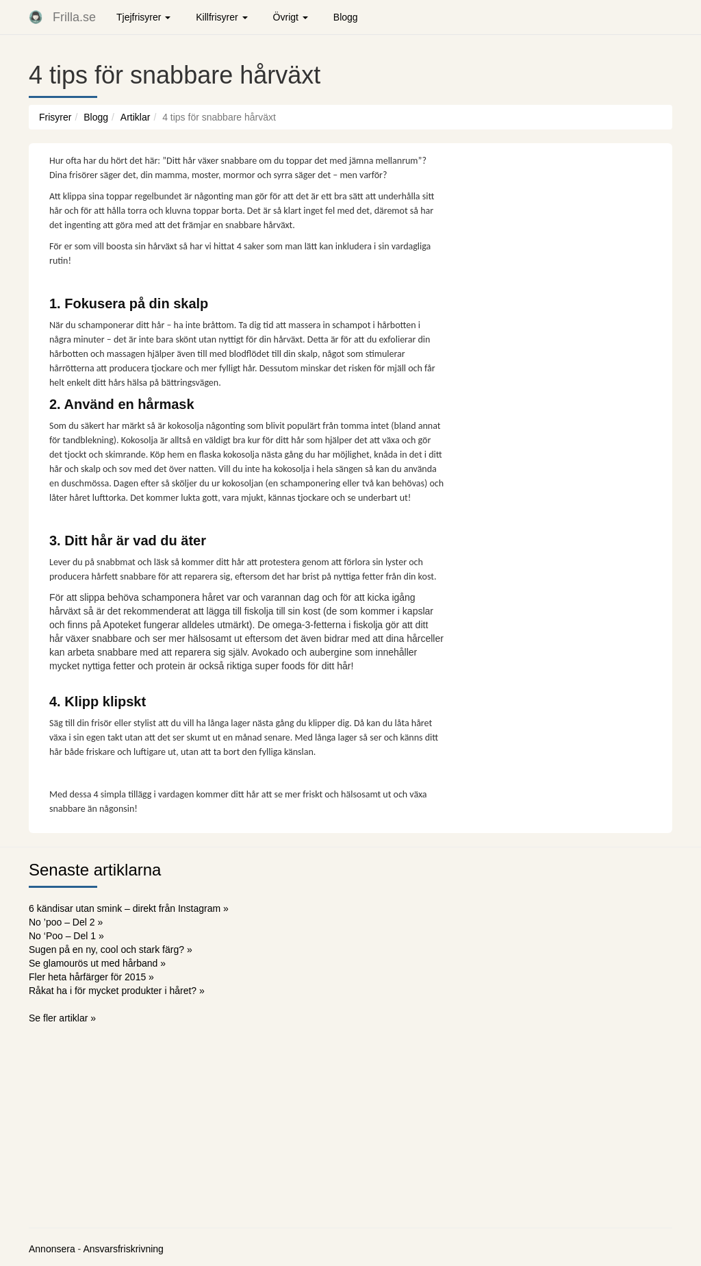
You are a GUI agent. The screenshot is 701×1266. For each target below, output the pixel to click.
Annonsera (52, 1248)
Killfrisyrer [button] (221, 17)
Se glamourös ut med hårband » (97, 963)
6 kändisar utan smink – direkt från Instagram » (129, 908)
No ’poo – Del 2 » (66, 922)
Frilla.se (74, 17)
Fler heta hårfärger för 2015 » (91, 976)
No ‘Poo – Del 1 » (66, 935)
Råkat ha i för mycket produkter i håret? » (117, 990)
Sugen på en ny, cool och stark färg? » (110, 949)
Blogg (345, 17)
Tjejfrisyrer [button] (143, 17)
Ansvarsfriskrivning (123, 1248)
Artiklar (135, 117)
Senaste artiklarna (95, 869)
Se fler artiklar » (62, 1018)
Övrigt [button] (290, 17)
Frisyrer (55, 117)
